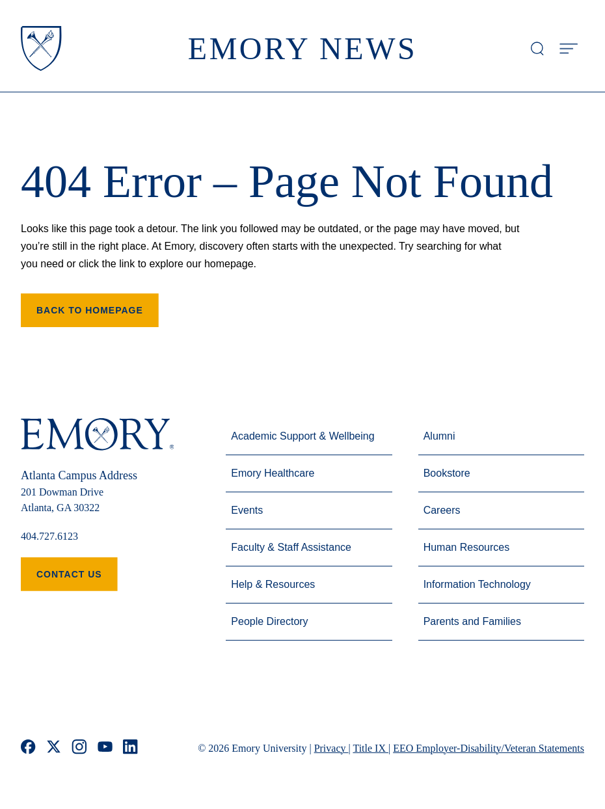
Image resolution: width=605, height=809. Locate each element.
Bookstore (447, 473)
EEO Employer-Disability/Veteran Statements (488, 748)
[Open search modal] (537, 48)
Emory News (303, 48)
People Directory (269, 621)
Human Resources (467, 547)
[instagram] (79, 748)
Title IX (370, 748)
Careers (442, 510)
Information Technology (477, 584)
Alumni (439, 436)
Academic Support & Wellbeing (302, 436)
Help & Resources (273, 584)
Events (247, 510)
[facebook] (28, 748)
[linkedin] (130, 748)
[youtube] (105, 748)
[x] (53, 748)
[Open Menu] (568, 48)
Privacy (331, 748)
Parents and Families (472, 621)
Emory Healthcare (272, 473)
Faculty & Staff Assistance (291, 547)
